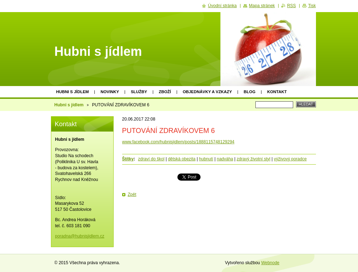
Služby (139, 92)
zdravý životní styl (253, 158)
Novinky (109, 92)
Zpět (132, 194)
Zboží (165, 92)
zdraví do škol (151, 158)
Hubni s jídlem (72, 92)
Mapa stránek (262, 5)
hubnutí (206, 158)
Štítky (128, 158)
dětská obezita (181, 158)
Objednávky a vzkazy (207, 92)
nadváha (225, 158)
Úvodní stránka (222, 5)
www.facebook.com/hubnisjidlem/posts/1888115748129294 (178, 141)
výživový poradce (290, 158)
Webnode (270, 262)
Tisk (312, 5)
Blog (249, 92)
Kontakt (277, 92)
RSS (291, 5)
